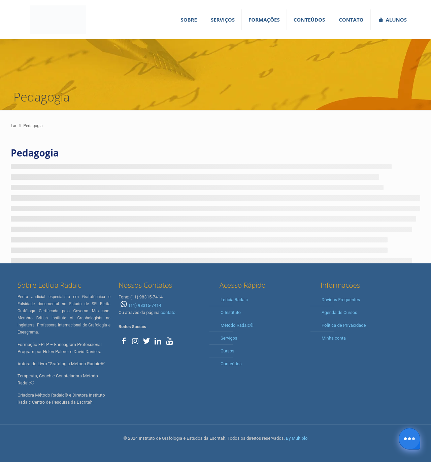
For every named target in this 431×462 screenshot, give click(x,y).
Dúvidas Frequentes (341, 299)
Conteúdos (231, 363)
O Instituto (231, 312)
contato (168, 312)
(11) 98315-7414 (140, 305)
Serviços (229, 338)
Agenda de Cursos (339, 312)
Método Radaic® (237, 325)
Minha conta (334, 338)
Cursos (227, 350)
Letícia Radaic (234, 299)
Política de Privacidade (344, 325)
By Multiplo (296, 438)
